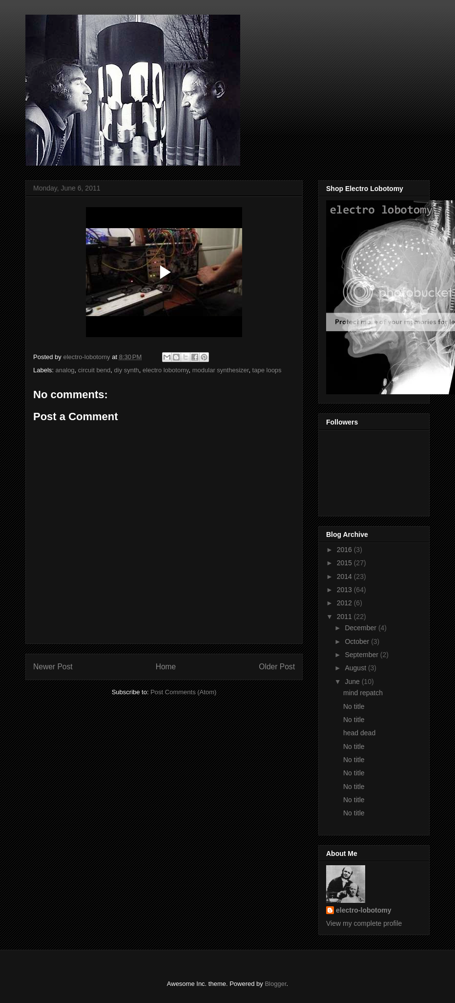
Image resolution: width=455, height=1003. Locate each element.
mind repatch (363, 693)
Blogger (275, 983)
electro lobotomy (165, 370)
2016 (345, 550)
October (358, 641)
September (362, 655)
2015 (345, 563)
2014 (345, 576)
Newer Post (53, 666)
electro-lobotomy (364, 910)
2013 (345, 590)
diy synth (126, 370)
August (356, 668)
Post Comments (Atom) (183, 692)
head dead (359, 733)
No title (354, 706)
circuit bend (94, 370)
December (361, 628)
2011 (345, 616)
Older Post (277, 666)
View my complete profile (364, 923)
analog (65, 370)
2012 (345, 603)
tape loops (267, 370)
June (353, 681)
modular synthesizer (220, 370)
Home (166, 666)
